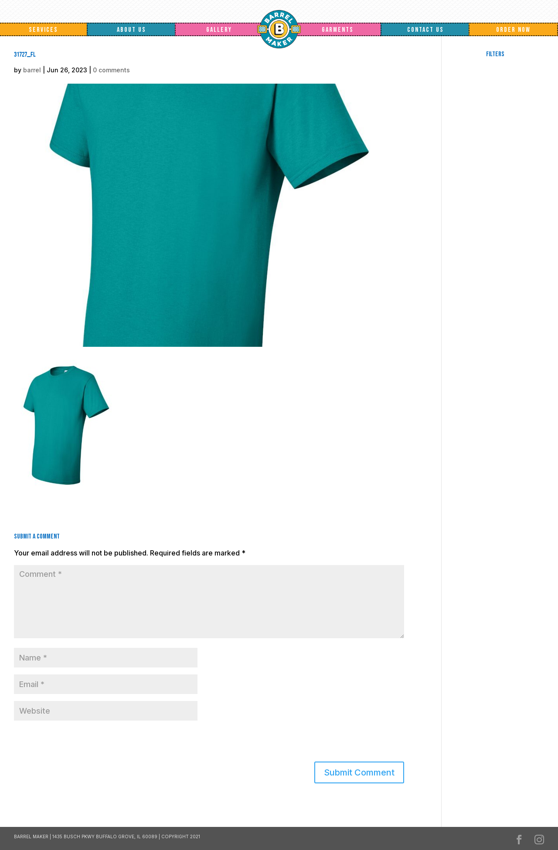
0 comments (111, 70)
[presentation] (73, 743)
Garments (338, 30)
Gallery (219, 30)
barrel (32, 70)
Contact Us (425, 30)
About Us (131, 30)
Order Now (513, 30)
